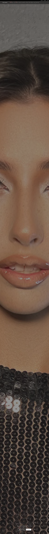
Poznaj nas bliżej (21, 529)
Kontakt (41, 0)
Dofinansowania (37, 2)
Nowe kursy (27, 2)
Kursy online (16, 2)
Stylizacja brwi (23, 2)
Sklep (34, 2)
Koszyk (48, 0)
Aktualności (32, 2)
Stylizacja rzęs (20, 2)
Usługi (29, 2)
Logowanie (45, 0)
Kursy (14, 2)
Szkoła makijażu (11, 2)
